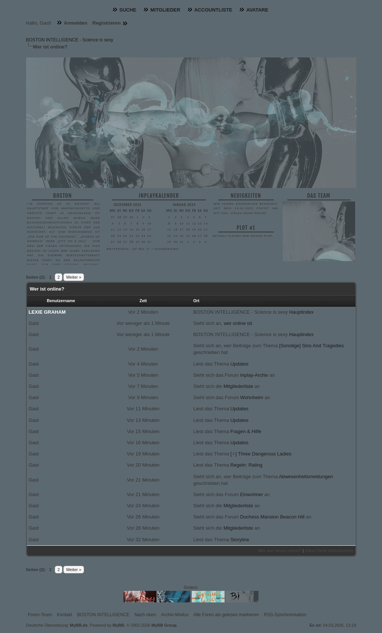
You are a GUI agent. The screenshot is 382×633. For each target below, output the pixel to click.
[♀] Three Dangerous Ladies (260, 454)
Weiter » (73, 277)
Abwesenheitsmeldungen (306, 476)
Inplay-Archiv (254, 375)
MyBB (118, 625)
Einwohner (251, 494)
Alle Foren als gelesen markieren (226, 614)
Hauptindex (301, 312)
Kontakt (64, 614)
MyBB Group (163, 625)
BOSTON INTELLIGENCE (103, 614)
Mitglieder (165, 10)
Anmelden (75, 23)
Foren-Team (40, 614)
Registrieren (107, 23)
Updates (239, 364)
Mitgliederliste (238, 386)
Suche (128, 10)
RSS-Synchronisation (285, 614)
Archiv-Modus (174, 614)
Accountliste (213, 10)
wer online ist (238, 323)
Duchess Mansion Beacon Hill (272, 517)
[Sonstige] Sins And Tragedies (311, 345)
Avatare (257, 10)
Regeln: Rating (246, 465)
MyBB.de (79, 625)
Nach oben (145, 614)
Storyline (239, 539)
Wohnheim (251, 397)
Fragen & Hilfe (245, 431)
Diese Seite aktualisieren (329, 550)
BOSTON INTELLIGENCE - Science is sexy (69, 40)
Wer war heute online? (279, 550)
